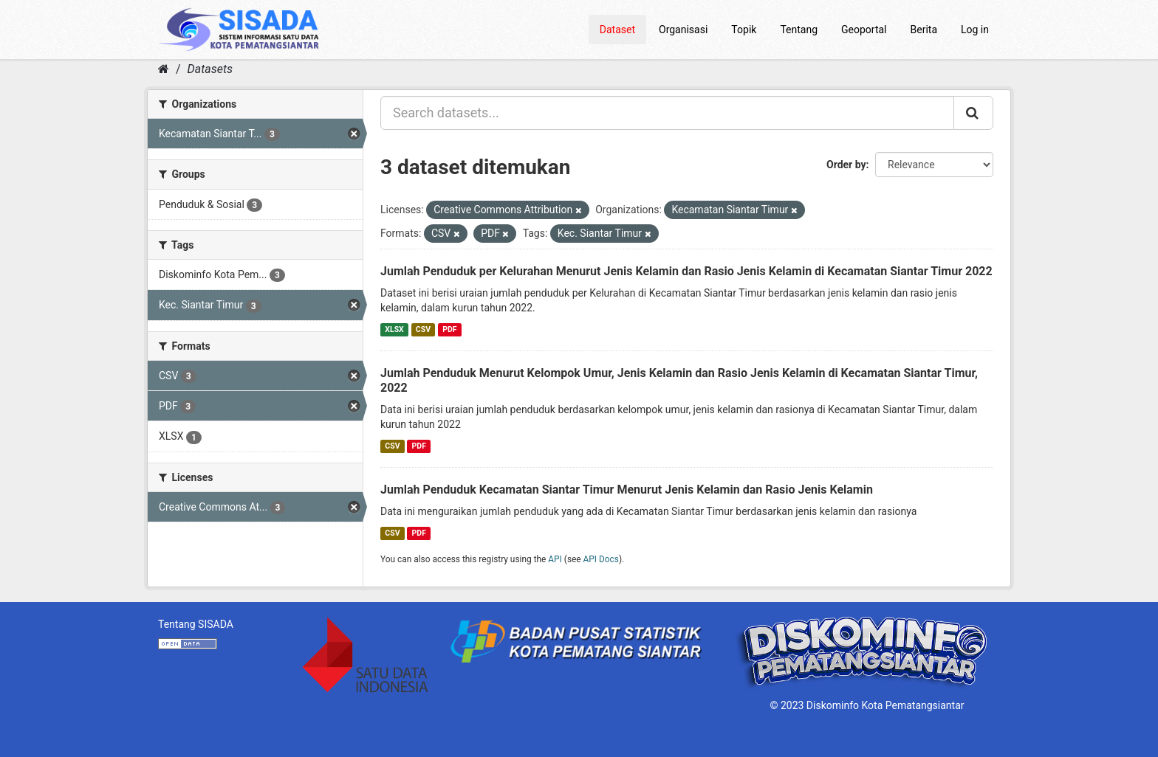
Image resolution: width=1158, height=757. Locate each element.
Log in (975, 29)
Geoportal (863, 29)
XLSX (394, 329)
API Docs (601, 559)
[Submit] (973, 113)
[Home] (163, 69)
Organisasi (683, 29)
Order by (846, 164)
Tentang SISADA (195, 624)
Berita (924, 29)
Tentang (799, 29)
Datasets (210, 69)
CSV (423, 329)
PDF (449, 329)
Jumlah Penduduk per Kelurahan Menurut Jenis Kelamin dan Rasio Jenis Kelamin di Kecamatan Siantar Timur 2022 (686, 271)
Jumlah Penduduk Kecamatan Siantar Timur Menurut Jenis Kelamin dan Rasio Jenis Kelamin (626, 490)
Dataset (617, 29)
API (555, 559)
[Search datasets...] (667, 113)
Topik (743, 29)
